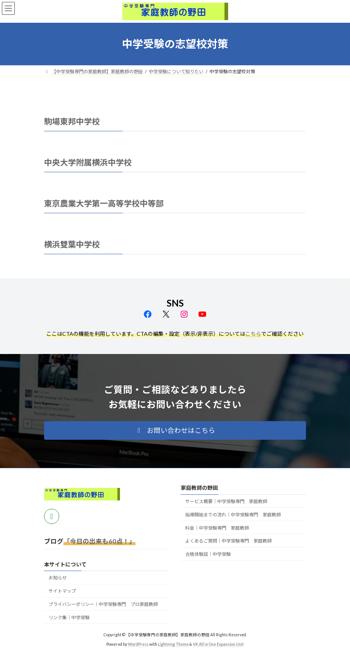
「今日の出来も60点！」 (99, 541)
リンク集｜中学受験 (69, 617)
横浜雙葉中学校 (72, 244)
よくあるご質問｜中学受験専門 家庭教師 (228, 541)
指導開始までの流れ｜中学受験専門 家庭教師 (233, 515)
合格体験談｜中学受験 (208, 554)
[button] (175, 430)
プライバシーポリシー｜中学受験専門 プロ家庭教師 (103, 604)
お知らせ (58, 578)
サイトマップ (62, 591)
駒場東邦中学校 (72, 121)
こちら (253, 333)
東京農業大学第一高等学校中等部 (104, 203)
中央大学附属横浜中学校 (88, 162)
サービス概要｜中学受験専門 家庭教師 (226, 501)
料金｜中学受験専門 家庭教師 (217, 528)
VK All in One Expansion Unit (218, 644)
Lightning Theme (173, 644)
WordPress (138, 644)
